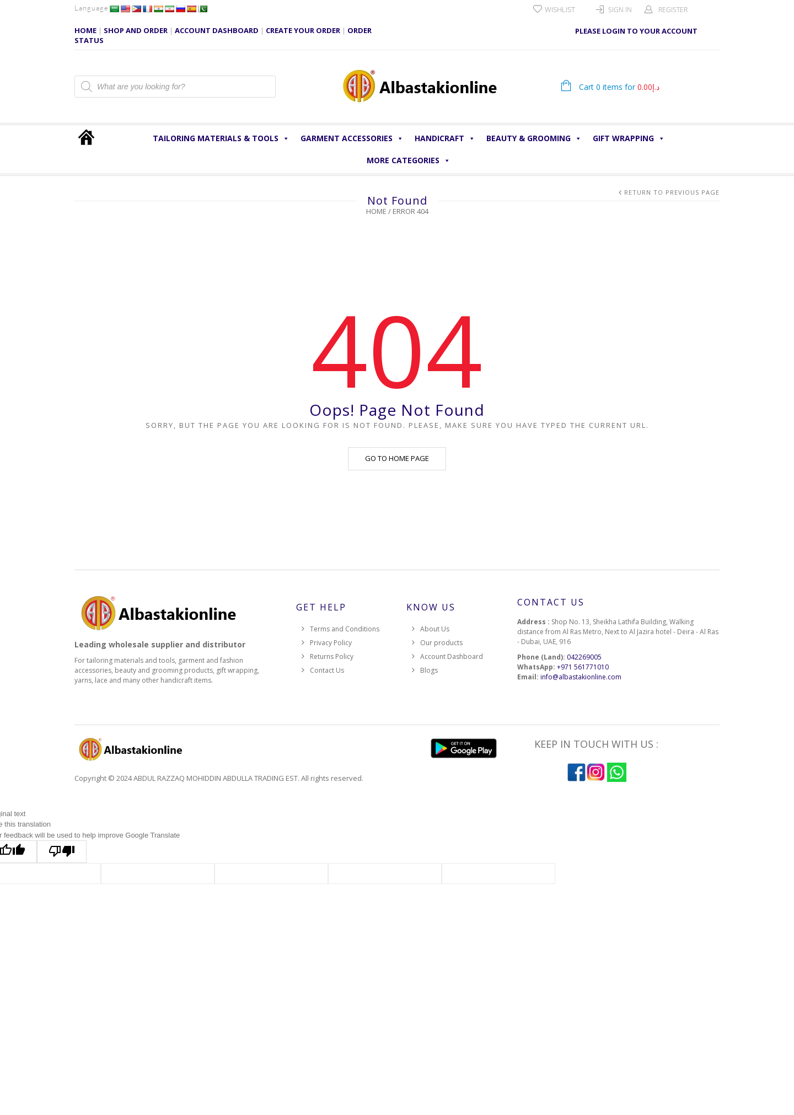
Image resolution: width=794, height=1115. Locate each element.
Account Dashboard (451, 656)
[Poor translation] (62, 851)
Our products (441, 642)
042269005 (584, 657)
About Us (434, 629)
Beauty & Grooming (534, 138)
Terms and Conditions (344, 629)
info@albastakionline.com (580, 677)
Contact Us (327, 670)
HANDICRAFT (445, 138)
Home (376, 211)
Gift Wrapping (629, 138)
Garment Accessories (352, 138)
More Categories (408, 160)
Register (673, 9)
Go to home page (397, 458)
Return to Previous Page (672, 192)
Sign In (620, 9)
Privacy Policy (331, 642)
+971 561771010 (583, 667)
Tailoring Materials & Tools (221, 138)
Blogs (429, 670)
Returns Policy (331, 656)
